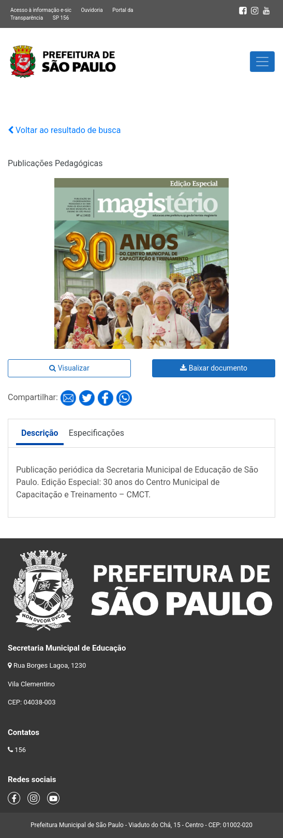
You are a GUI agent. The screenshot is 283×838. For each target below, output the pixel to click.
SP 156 (61, 18)
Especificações (96, 433)
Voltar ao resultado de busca (64, 130)
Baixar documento (213, 368)
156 (20, 750)
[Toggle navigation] (262, 61)
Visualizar (69, 368)
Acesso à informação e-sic (40, 10)
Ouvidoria (91, 10)
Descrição (39, 433)
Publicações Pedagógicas (55, 163)
